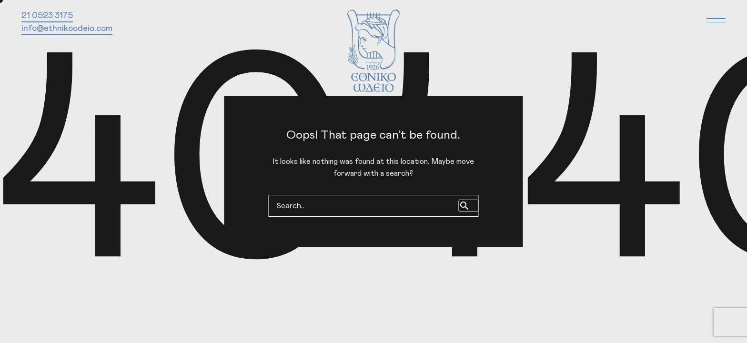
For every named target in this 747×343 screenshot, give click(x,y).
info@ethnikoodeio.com (66, 28)
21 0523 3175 (47, 15)
